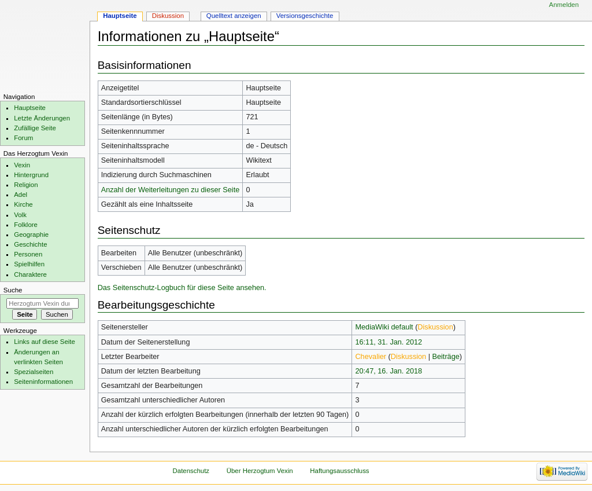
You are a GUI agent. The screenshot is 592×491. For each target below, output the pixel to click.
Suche (13, 290)
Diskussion (435, 327)
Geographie (31, 234)
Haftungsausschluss (339, 470)
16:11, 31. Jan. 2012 (388, 342)
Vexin (22, 165)
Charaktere (30, 274)
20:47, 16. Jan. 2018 (388, 371)
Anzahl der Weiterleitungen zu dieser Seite (170, 190)
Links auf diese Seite (44, 341)
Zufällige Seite (35, 127)
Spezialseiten (33, 371)
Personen (28, 254)
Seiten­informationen (43, 381)
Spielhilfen (29, 264)
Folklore (26, 224)
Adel (20, 194)
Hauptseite (120, 15)
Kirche (23, 204)
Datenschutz (191, 470)
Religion (26, 184)
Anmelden (564, 4)
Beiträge (446, 357)
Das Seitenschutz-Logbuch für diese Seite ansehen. (182, 288)
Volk (20, 214)
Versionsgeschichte (305, 15)
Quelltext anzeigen (233, 15)
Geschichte (30, 244)
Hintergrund (31, 174)
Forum (23, 137)
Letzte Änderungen (42, 118)
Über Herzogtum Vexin (260, 470)
